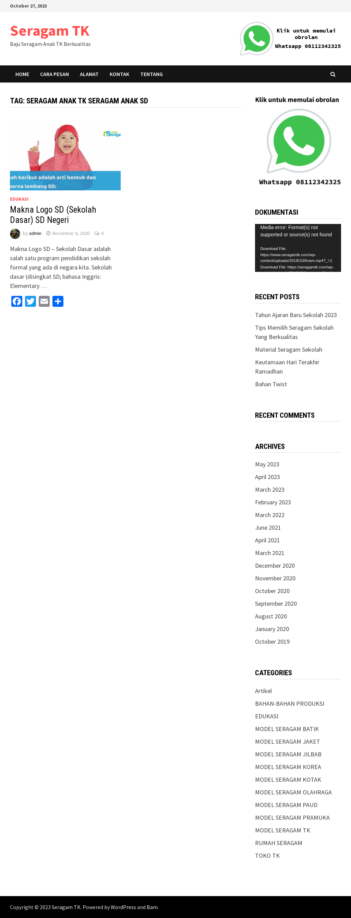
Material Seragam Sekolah (288, 349)
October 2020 (272, 591)
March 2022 (270, 515)
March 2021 (270, 553)
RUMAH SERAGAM (278, 843)
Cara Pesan (54, 74)
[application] (298, 248)
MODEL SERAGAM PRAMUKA (292, 817)
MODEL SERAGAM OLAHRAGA (293, 792)
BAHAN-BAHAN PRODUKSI (289, 703)
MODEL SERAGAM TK (282, 830)
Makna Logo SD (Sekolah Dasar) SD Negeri (53, 215)
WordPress (123, 907)
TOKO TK (267, 855)
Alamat (89, 74)
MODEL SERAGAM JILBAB (288, 754)
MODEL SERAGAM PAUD (286, 805)
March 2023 (270, 489)
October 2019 (272, 641)
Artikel (263, 691)
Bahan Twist (271, 384)
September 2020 (276, 603)
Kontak (119, 74)
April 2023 (267, 477)
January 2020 (272, 629)
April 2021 (267, 540)
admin (35, 233)
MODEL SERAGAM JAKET (287, 741)
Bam (152, 907)
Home (22, 74)
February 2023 (273, 502)
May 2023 (267, 464)
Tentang (151, 74)
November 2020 (275, 578)
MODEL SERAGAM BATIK (287, 729)
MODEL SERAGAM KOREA (288, 767)
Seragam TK (49, 30)
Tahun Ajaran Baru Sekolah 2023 (296, 315)
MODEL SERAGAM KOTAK (288, 779)
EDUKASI (19, 199)
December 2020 (275, 565)
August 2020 (271, 616)
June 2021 (268, 527)
